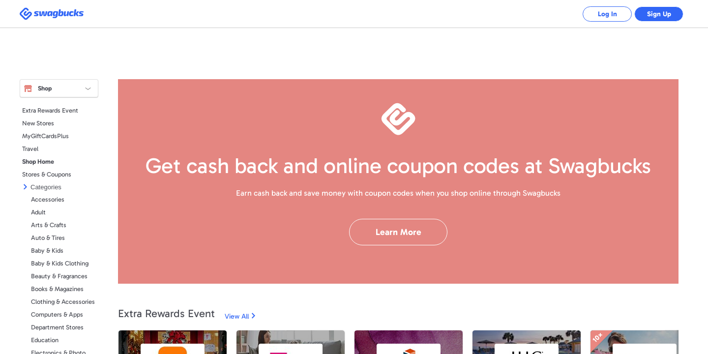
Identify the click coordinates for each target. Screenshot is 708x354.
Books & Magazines (57, 289)
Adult (38, 212)
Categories (45, 187)
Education (45, 340)
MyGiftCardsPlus (45, 136)
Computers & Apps (57, 314)
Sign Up (659, 14)
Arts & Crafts (48, 225)
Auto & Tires (48, 237)
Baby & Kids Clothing (59, 263)
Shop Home (38, 161)
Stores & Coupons (46, 174)
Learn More (398, 232)
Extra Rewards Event (50, 110)
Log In (607, 14)
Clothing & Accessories (63, 301)
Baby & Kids (47, 250)
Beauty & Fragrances (59, 276)
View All (237, 316)
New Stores (38, 123)
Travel (30, 148)
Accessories (47, 199)
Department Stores (57, 327)
